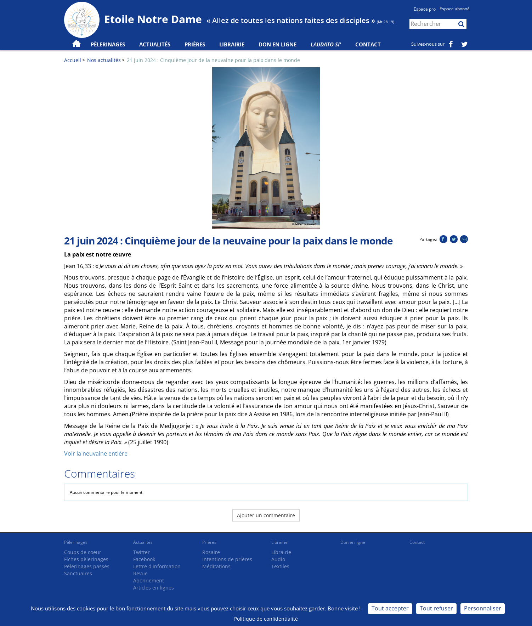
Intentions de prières (227, 559)
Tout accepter (390, 608)
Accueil (72, 60)
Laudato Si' (326, 44)
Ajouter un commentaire (266, 515)
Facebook (144, 559)
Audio (278, 559)
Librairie (231, 44)
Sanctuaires (78, 573)
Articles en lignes (153, 587)
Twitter (141, 552)
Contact (368, 44)
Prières (195, 44)
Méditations (216, 566)
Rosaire (211, 552)
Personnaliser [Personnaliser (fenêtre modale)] (482, 608)
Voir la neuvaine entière (96, 453)
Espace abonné (455, 9)
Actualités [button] (154, 44)
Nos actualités (104, 60)
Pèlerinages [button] (108, 44)
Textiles (280, 566)
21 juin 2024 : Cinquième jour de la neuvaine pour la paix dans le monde (213, 60)
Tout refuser (436, 608)
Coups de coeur (82, 552)
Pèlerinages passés (86, 566)
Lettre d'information (157, 566)
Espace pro (425, 9)
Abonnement (148, 580)
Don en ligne (277, 44)
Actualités (143, 542)
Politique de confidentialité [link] (266, 618)
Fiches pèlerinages (86, 559)
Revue (140, 573)
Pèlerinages (75, 542)
